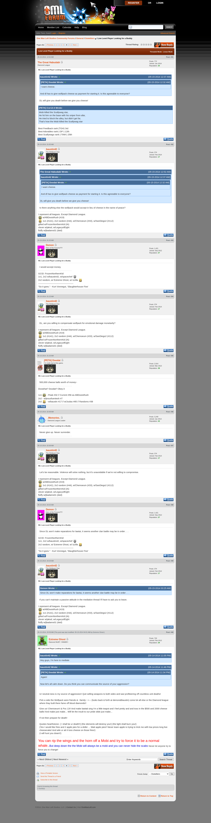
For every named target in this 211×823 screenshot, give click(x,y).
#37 (172, 445)
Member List (53, 27)
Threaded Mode (156, 52)
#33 (172, 240)
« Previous (49, 45)
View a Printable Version (49, 773)
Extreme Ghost (98, 632)
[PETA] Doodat (52, 360)
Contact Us (71, 807)
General (79, 38)
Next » (75, 45)
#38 (172, 505)
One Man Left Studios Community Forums (56, 38)
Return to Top (167, 796)
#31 (172, 57)
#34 (172, 296)
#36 (172, 412)
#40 (172, 632)
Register (62, 33)
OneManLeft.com (88, 807)
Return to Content (148, 796)
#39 (172, 561)
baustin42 (51, 149)
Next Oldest (45, 759)
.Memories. (54, 418)
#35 (172, 356)
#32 (172, 144)
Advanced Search (167, 33)
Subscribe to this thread (48, 780)
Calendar (66, 27)
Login (53, 33)
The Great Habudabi (49, 62)
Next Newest (59, 759)
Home (41, 27)
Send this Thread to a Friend (50, 776)
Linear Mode (168, 52)
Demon (50, 245)
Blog (84, 27)
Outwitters (89, 38)
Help (76, 27)
